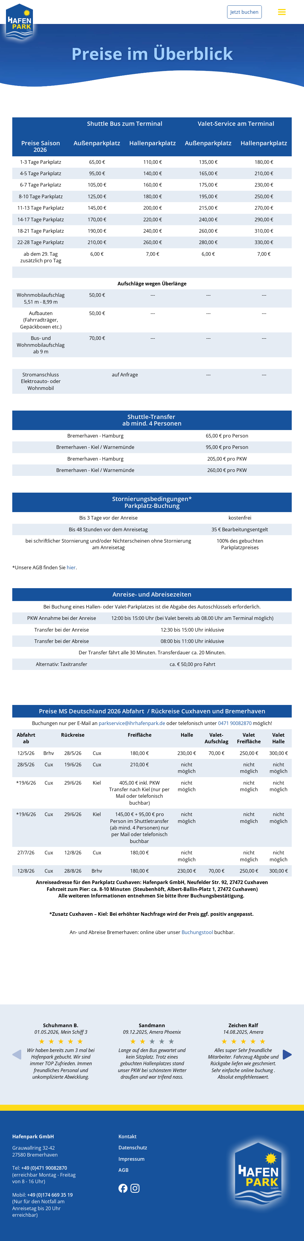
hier (71, 567)
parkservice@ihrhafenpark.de (132, 723)
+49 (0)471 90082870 (44, 1168)
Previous (16, 1054)
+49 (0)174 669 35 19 (50, 1195)
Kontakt (127, 1136)
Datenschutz (133, 1147)
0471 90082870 (235, 723)
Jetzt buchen (244, 12)
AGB (123, 1170)
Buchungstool (197, 932)
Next (287, 1054)
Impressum (131, 1159)
